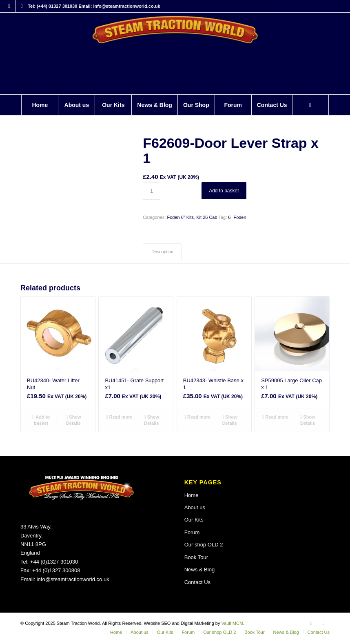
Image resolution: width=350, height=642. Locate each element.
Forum (192, 532)
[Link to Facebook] (9, 6)
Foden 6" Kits (180, 217)
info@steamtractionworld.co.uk (73, 579)
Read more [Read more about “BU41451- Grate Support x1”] (119, 417)
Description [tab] (162, 251)
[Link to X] (22, 6)
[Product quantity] (151, 191)
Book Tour (196, 557)
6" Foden (237, 217)
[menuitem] (39, 105)
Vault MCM (233, 623)
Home (191, 495)
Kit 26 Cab (206, 217)
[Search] (310, 105)
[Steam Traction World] (175, 53)
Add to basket (224, 191)
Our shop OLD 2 (203, 545)
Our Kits (194, 520)
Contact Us (197, 582)
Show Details (73, 420)
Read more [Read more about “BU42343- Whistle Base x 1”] (197, 417)
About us (194, 507)
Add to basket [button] (41, 420)
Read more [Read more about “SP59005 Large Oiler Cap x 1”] (275, 417)
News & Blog (199, 569)
